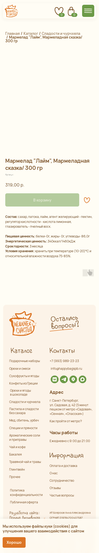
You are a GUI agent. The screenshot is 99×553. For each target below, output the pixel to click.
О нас (54, 473)
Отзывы (55, 488)
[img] (54, 379)
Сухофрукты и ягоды (24, 376)
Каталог (30, 33)
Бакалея (15, 454)
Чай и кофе (17, 447)
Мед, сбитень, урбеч (24, 420)
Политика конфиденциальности (26, 492)
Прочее (14, 477)
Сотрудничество (62, 481)
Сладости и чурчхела (61, 33)
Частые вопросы (62, 495)
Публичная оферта (24, 502)
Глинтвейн (17, 469)
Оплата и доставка (63, 466)
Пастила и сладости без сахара (24, 411)
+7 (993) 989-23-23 (64, 361)
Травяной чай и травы (25, 462)
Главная (12, 33)
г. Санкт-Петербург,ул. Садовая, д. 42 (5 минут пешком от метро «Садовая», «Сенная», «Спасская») (71, 407)
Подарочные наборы (24, 361)
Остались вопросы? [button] (64, 322)
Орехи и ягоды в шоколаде (20, 392)
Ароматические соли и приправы (24, 437)
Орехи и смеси (19, 369)
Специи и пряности (23, 428)
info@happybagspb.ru (66, 369)
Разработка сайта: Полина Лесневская (24, 515)
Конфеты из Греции (23, 383)
